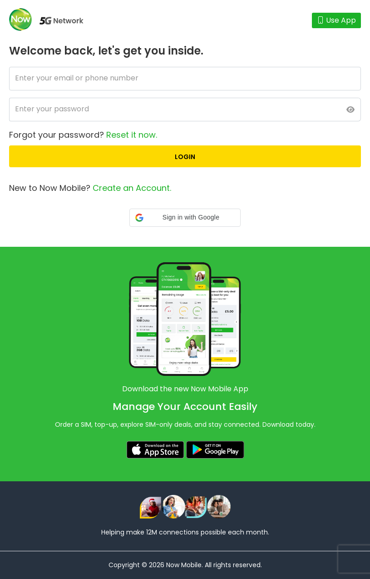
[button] (185, 218)
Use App (336, 20)
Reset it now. (131, 134)
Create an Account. (132, 188)
